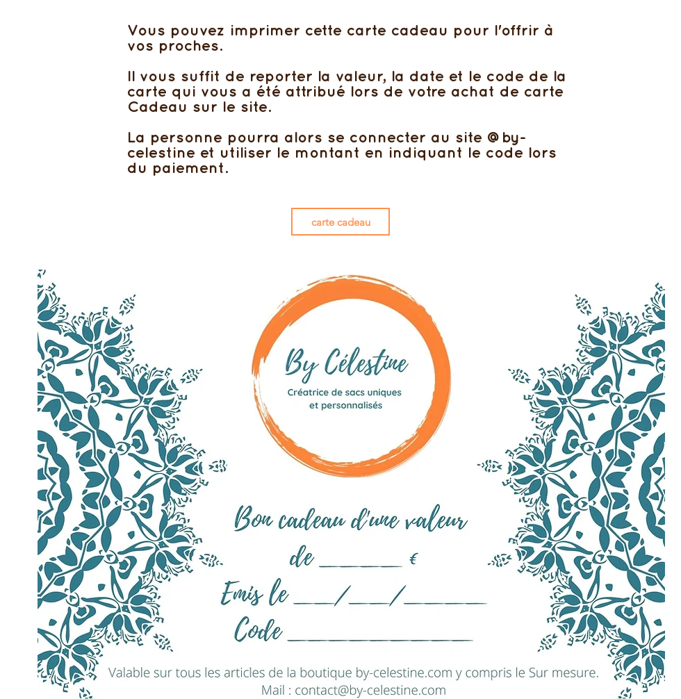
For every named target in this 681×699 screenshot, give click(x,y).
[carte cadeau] (340, 222)
